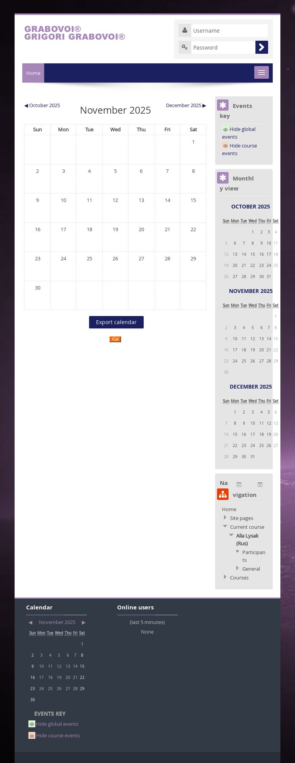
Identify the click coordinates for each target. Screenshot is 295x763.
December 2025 (251, 386)
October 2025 (250, 206)
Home (33, 73)
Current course (247, 526)
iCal (115, 339)
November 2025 (251, 291)
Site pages (241, 518)
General (251, 568)
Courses (239, 577)
